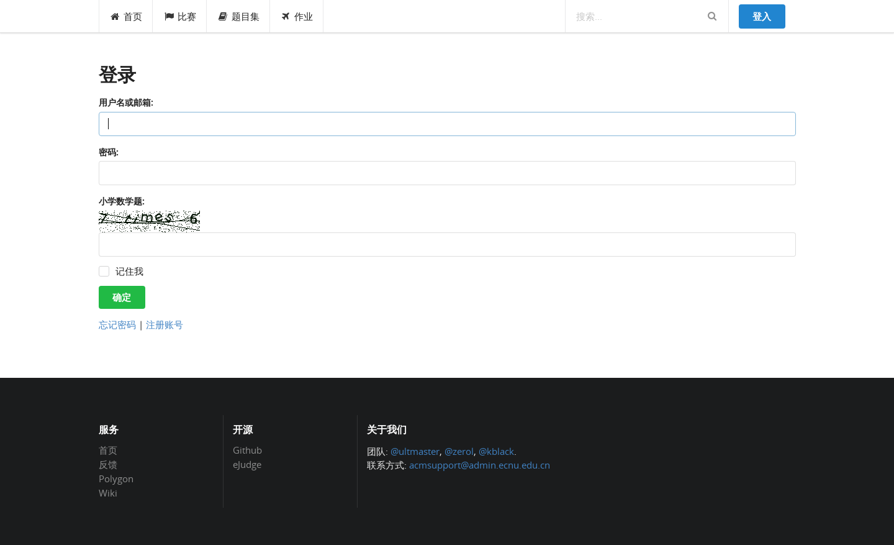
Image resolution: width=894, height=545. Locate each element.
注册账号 (164, 324)
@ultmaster (415, 451)
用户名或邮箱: (126, 102)
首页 (126, 16)
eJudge (247, 464)
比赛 (179, 16)
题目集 (238, 16)
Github (247, 450)
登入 (761, 16)
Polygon (116, 478)
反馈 (108, 464)
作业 (297, 16)
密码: (109, 152)
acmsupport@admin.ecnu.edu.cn (479, 465)
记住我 (129, 271)
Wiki (108, 492)
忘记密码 (117, 324)
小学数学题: (122, 201)
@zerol (459, 451)
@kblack (496, 451)
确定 (121, 297)
